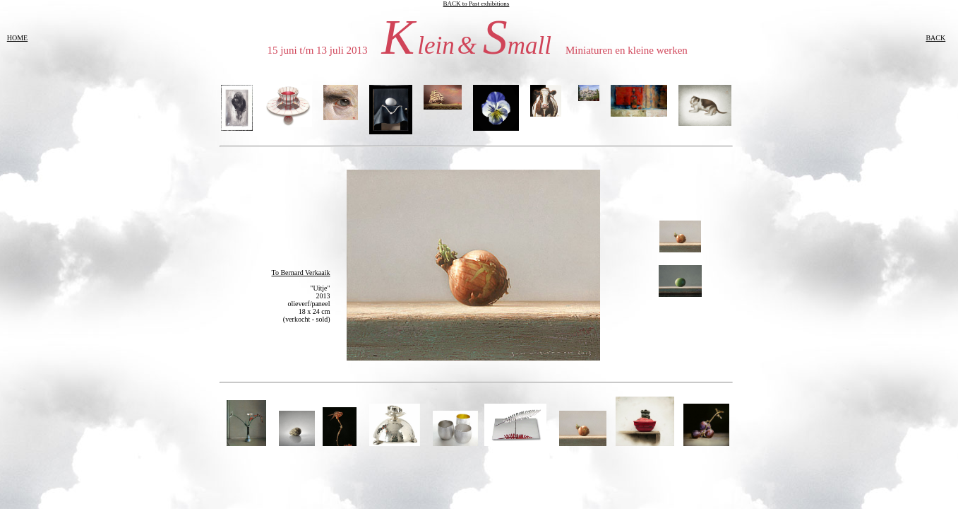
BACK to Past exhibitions (476, 3)
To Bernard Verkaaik (301, 272)
